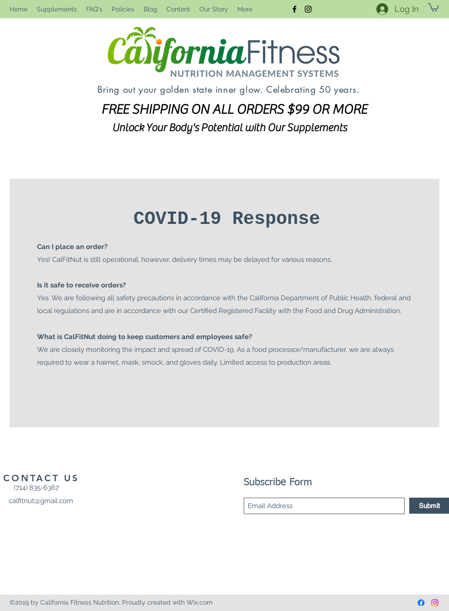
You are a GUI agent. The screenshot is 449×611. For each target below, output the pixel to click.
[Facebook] (294, 9)
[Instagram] (308, 9)
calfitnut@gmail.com (41, 501)
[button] (433, 6)
